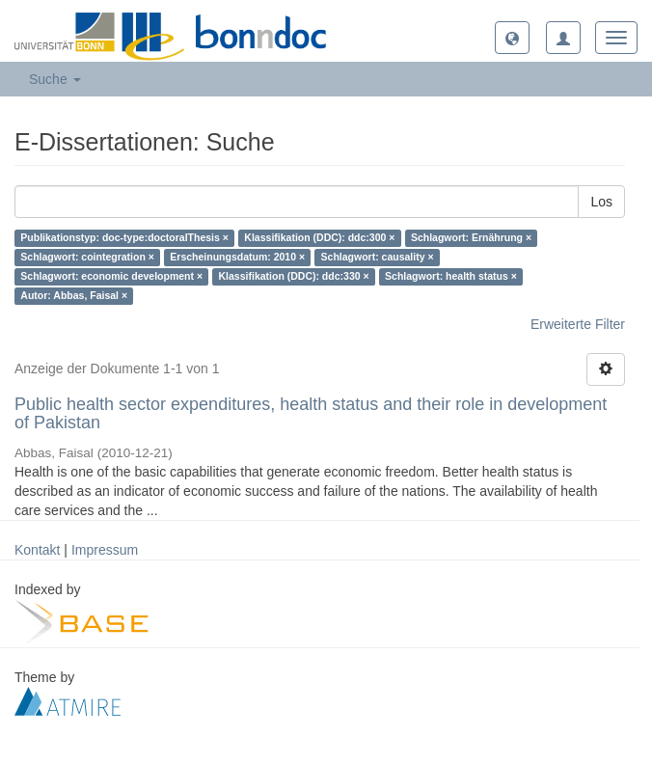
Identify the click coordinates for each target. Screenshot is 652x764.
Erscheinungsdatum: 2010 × (237, 257)
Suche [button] (55, 79)
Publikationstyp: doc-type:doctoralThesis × (124, 238)
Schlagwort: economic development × (111, 277)
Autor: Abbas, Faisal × (73, 296)
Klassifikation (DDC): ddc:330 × (294, 277)
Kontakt (37, 550)
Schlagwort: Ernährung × (471, 238)
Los (601, 201)
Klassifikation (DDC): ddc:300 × (319, 238)
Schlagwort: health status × (451, 277)
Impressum (104, 550)
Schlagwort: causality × (377, 257)
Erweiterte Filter (577, 324)
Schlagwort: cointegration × (87, 257)
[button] (512, 37)
